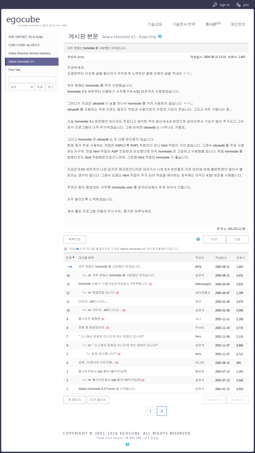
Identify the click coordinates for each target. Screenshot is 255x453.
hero (198, 336)
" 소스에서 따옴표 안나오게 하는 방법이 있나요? (111, 336)
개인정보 (237, 24)
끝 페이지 (237, 400)
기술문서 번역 (183, 24)
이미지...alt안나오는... (93, 301)
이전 (214, 239)
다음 (238, 239)
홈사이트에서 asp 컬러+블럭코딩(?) (102, 371)
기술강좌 (154, 24)
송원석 (199, 275)
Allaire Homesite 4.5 (21, 61)
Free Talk (14, 70)
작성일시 (221, 258)
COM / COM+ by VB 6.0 (23, 45)
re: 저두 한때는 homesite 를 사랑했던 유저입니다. (118, 275)
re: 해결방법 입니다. (98, 292)
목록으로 (75, 239)
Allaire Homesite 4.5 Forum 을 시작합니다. (107, 389)
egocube (23, 18)
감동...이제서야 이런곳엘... (96, 362)
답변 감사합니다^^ (101, 353)
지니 (198, 319)
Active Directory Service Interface (29, 53)
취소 (51, 87)
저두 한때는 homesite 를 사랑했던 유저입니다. (109, 266)
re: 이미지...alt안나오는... (102, 310)
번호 (69, 258)
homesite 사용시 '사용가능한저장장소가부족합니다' (113, 284)
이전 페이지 (98, 400)
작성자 (199, 258)
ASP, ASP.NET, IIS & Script (25, 37)
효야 (198, 301)
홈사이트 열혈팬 (89, 318)
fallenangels (203, 284)
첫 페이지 (74, 400)
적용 (40, 87)
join (242, 4)
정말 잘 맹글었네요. (91, 327)
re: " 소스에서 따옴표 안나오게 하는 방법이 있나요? (120, 345)
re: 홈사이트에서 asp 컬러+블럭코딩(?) (111, 380)
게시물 (86, 258)
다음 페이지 (214, 400)
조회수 (240, 258)
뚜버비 (199, 327)
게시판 (212, 24)
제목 (91, 258)
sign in (221, 4)
